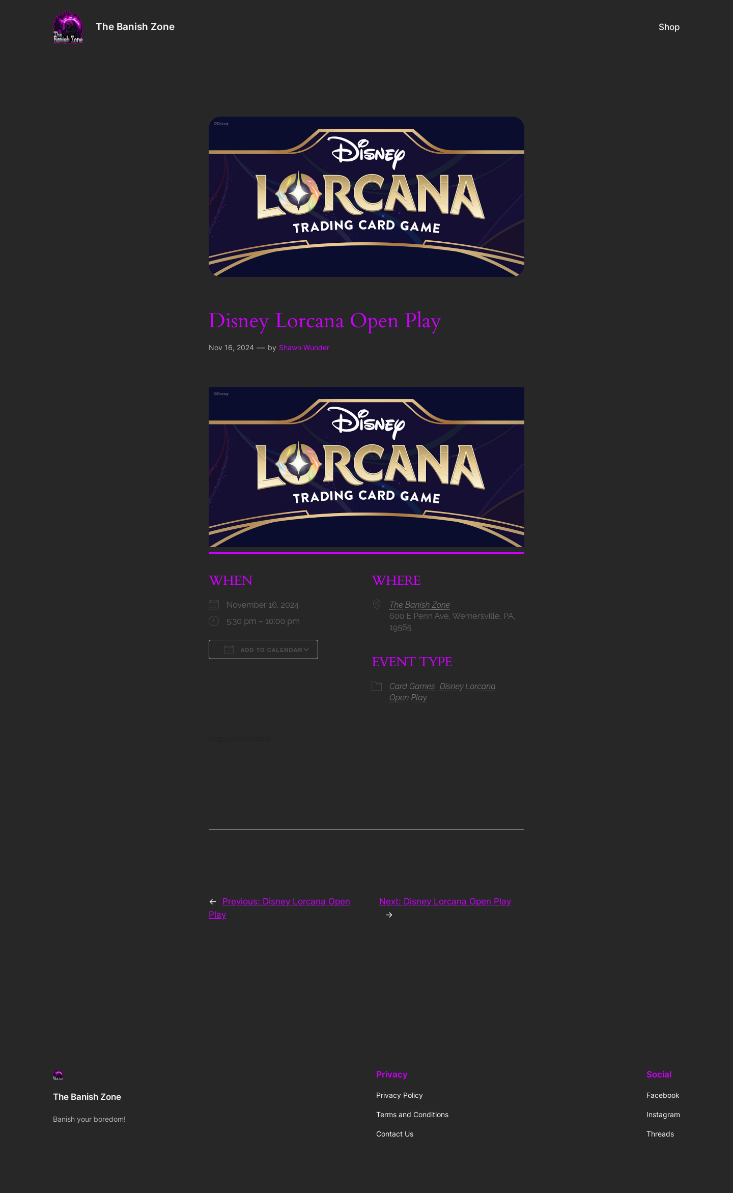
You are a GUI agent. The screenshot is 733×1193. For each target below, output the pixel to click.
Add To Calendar (263, 649)
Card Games (412, 686)
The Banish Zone (135, 26)
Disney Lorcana (468, 686)
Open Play (408, 697)
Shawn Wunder (304, 347)
